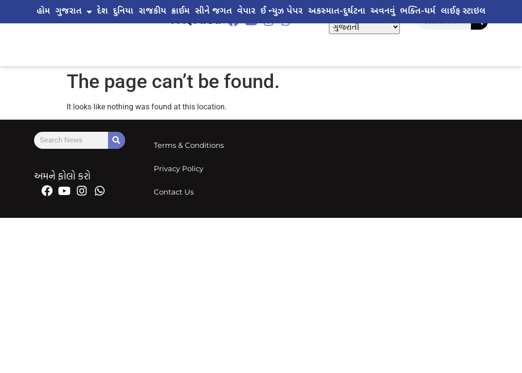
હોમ (43, 11)
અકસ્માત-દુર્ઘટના (336, 11)
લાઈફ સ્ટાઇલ (463, 11)
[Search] (116, 140)
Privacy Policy (179, 168)
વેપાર (246, 11)
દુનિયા (123, 11)
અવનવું (382, 11)
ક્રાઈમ (180, 11)
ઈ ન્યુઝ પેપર (281, 11)
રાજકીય (152, 11)
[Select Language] (364, 27)
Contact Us (174, 191)
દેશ (102, 11)
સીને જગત (213, 11)
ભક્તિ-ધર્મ (417, 11)
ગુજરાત (73, 11)
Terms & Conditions (189, 145)
